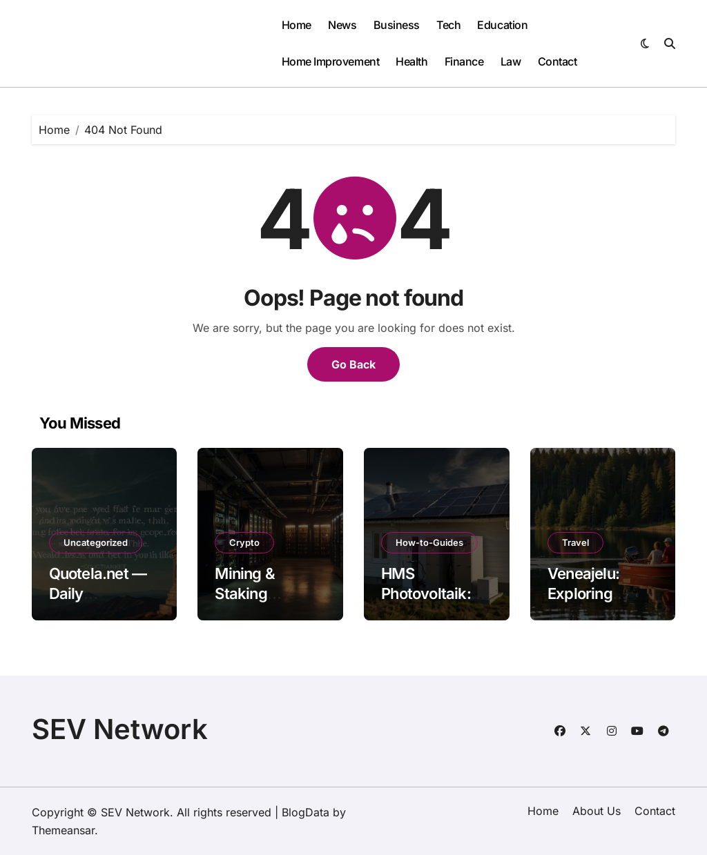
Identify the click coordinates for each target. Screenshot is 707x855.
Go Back (353, 364)
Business (397, 25)
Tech (448, 25)
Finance (464, 61)
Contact (557, 61)
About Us (596, 811)
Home (296, 25)
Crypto (244, 542)
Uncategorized (96, 542)
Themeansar (63, 830)
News (342, 25)
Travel (575, 542)
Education (502, 25)
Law (511, 61)
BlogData (305, 812)
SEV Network (120, 729)
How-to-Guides (429, 542)
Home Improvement (330, 61)
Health (411, 61)
